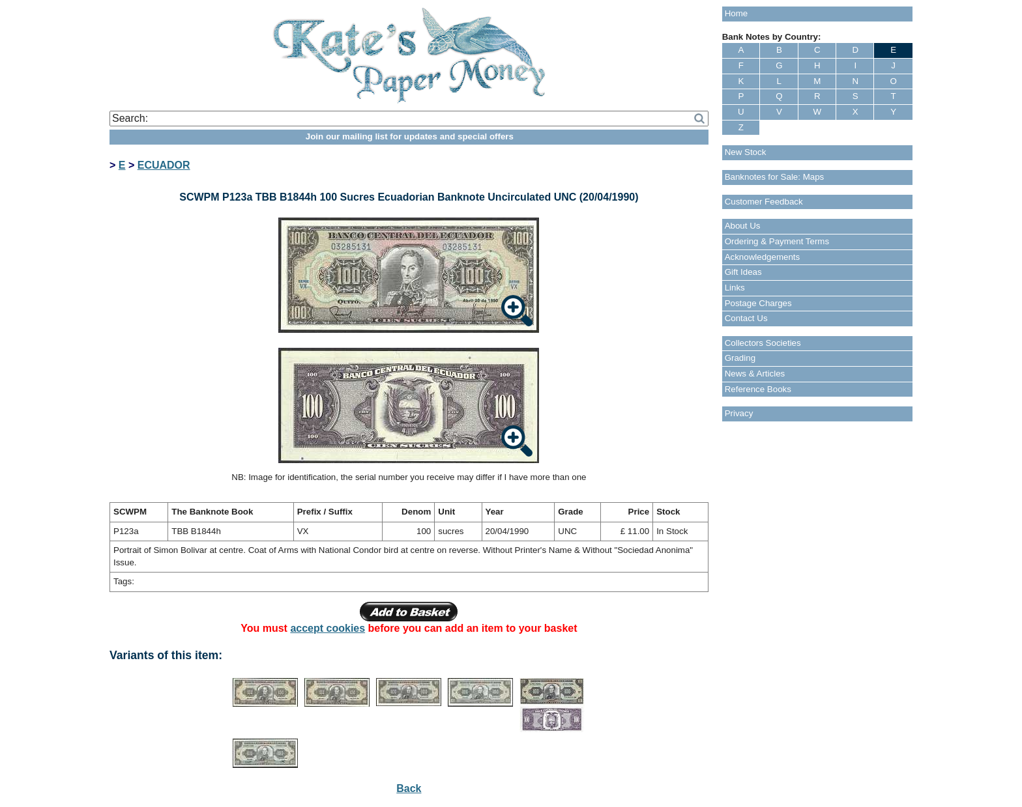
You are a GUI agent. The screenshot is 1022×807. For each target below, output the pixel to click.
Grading (740, 358)
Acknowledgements (762, 257)
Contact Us (746, 318)
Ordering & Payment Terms (777, 241)
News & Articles (755, 373)
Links (735, 287)
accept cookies (327, 628)
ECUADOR (164, 165)
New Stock (745, 152)
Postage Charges (758, 303)
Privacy (739, 413)
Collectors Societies (763, 343)
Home (736, 13)
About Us (743, 226)
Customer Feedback (764, 201)
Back (408, 788)
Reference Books (758, 389)
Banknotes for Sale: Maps (775, 177)
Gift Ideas (743, 272)
